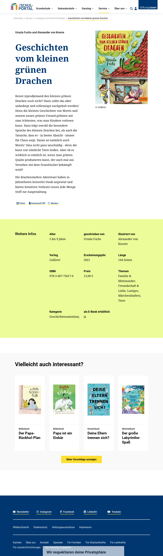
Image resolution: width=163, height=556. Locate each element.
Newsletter (21, 511)
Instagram (44, 511)
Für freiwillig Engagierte (58, 547)
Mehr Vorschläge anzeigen (81, 459)
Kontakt (44, 542)
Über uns (31, 542)
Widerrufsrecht (21, 527)
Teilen (21, 203)
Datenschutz (40, 527)
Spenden (58, 542)
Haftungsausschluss (63, 527)
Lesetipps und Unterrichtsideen (50, 18)
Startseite (18, 18)
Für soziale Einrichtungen (27, 547)
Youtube (114, 511)
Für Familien (74, 542)
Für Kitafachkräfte (96, 542)
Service (29, 18)
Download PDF (37, 203)
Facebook (67, 511)
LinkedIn (90, 511)
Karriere (17, 542)
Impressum (85, 527)
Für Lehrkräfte (118, 542)
